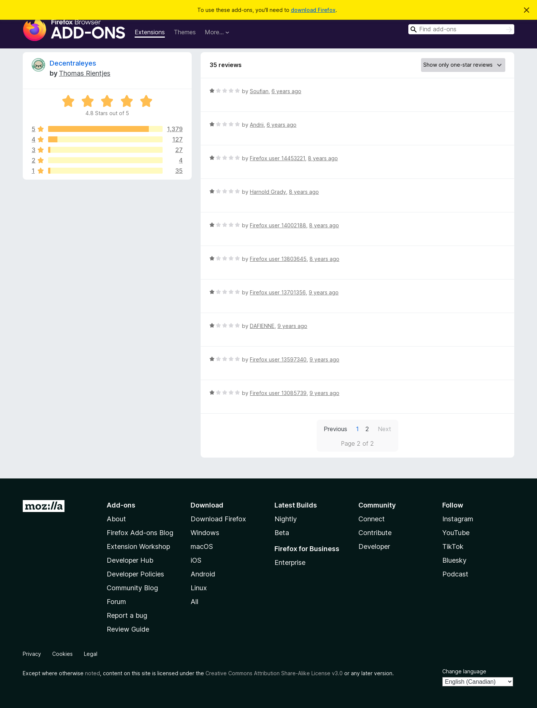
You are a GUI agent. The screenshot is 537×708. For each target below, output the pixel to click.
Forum (116, 602)
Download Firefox (218, 519)
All (194, 602)
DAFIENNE (262, 326)
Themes (185, 32)
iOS (196, 560)
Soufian (259, 91)
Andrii (257, 124)
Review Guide (128, 629)
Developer (374, 546)
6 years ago (286, 91)
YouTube (456, 533)
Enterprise (289, 562)
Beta (281, 533)
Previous (335, 429)
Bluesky (454, 560)
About (116, 519)
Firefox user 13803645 (278, 259)
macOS (202, 546)
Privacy (32, 654)
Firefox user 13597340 (278, 359)
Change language (464, 671)
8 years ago (323, 158)
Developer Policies (135, 574)
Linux (199, 588)
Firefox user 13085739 (278, 393)
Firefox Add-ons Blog (140, 533)
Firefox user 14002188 (278, 225)
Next (384, 429)
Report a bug (127, 615)
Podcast (455, 574)
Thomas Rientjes (84, 73)
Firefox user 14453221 (277, 158)
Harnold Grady (268, 192)
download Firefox (313, 10)
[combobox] (461, 29)
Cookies (62, 654)
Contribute (375, 533)
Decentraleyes (73, 63)
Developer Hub (130, 560)
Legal (90, 654)
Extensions (150, 32)
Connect (371, 519)
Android (203, 574)
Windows (205, 533)
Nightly (285, 519)
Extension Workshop (138, 546)
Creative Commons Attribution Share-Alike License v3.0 (274, 673)
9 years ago (324, 292)
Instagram (457, 519)
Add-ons (121, 505)
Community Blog (132, 588)
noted (92, 673)
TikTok (453, 546)
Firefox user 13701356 (278, 292)
